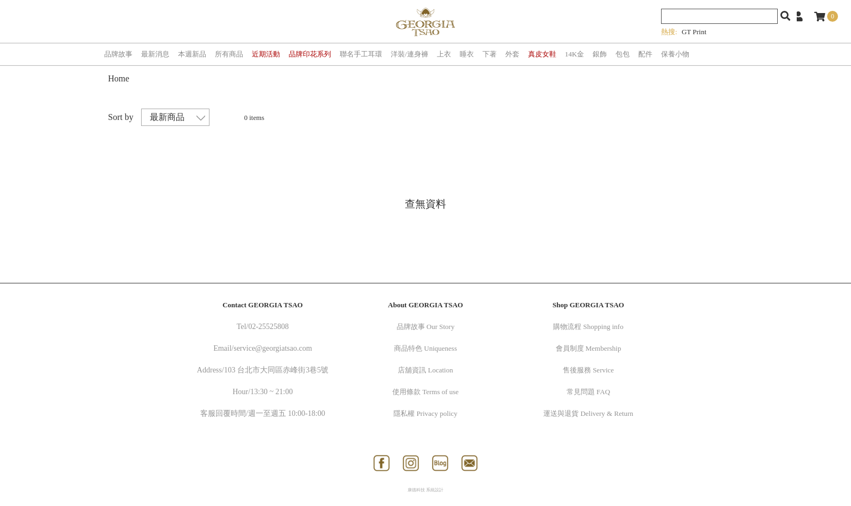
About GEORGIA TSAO (425, 305)
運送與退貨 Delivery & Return (588, 413)
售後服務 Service (588, 370)
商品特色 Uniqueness (425, 348)
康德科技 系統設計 (425, 490)
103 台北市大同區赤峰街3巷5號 (276, 370)
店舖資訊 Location (425, 370)
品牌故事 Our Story (426, 326)
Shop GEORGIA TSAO (588, 305)
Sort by (121, 117)
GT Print (694, 32)
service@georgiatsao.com (272, 348)
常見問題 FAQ (588, 392)
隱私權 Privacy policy (425, 413)
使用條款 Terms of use (425, 392)
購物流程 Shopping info (588, 326)
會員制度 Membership (588, 348)
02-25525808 (268, 326)
